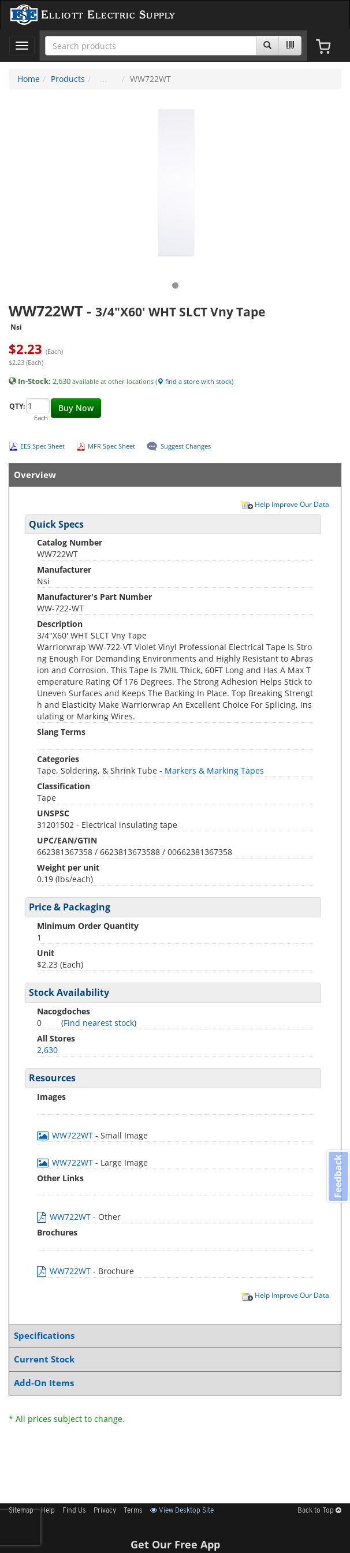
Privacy (105, 1510)
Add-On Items (173, 1382)
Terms (133, 1510)
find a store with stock (194, 381)
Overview (173, 474)
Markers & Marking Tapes (214, 770)
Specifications (173, 1335)
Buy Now (76, 407)
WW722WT (66, 1135)
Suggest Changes (186, 446)
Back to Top (319, 1510)
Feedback (338, 1175)
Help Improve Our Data (284, 504)
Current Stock (173, 1359)
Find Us (74, 1510)
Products (68, 78)
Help (48, 1510)
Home (28, 78)
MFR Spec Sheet (111, 446)
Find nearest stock (99, 1022)
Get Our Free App (175, 1544)
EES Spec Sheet (42, 446)
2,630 (47, 1049)
